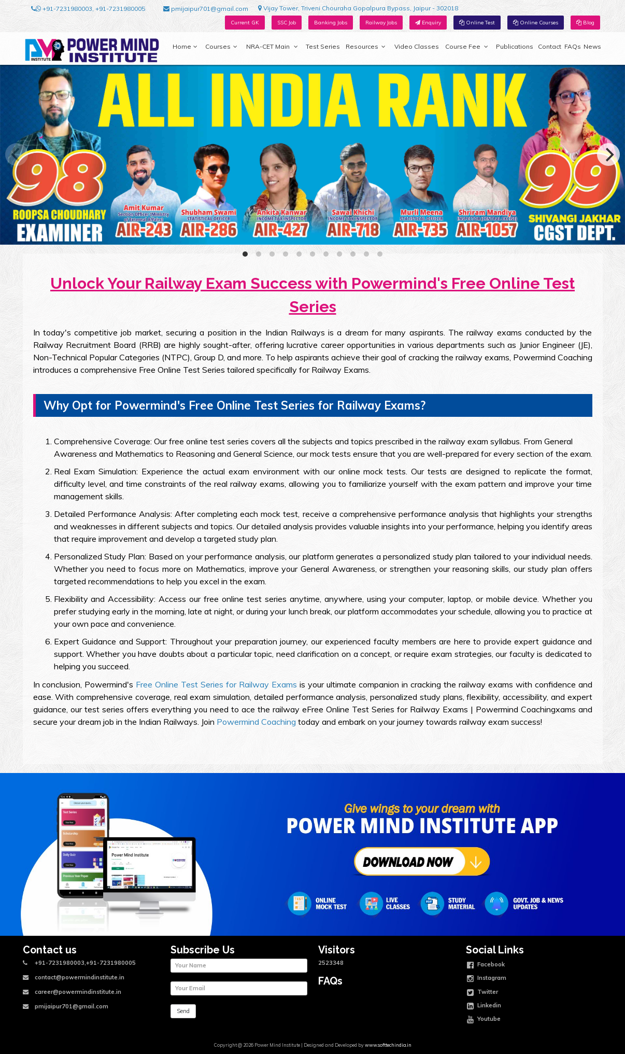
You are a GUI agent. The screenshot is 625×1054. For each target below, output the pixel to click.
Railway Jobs (381, 22)
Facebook (486, 965)
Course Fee (466, 46)
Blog (585, 22)
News (592, 46)
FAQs (572, 46)
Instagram (486, 979)
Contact (549, 46)
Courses (221, 46)
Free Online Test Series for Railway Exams (216, 684)
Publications (514, 46)
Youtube (484, 1019)
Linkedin (484, 1006)
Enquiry (428, 22)
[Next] (608, 154)
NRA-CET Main (272, 46)
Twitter (482, 993)
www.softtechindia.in (388, 1045)
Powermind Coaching (256, 721)
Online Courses (535, 22)
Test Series (323, 46)
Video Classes (416, 46)
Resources (366, 46)
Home (185, 46)
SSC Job (286, 22)
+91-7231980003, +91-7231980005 (88, 8)
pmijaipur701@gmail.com (205, 8)
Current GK (245, 22)
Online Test (477, 22)
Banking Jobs (330, 22)
